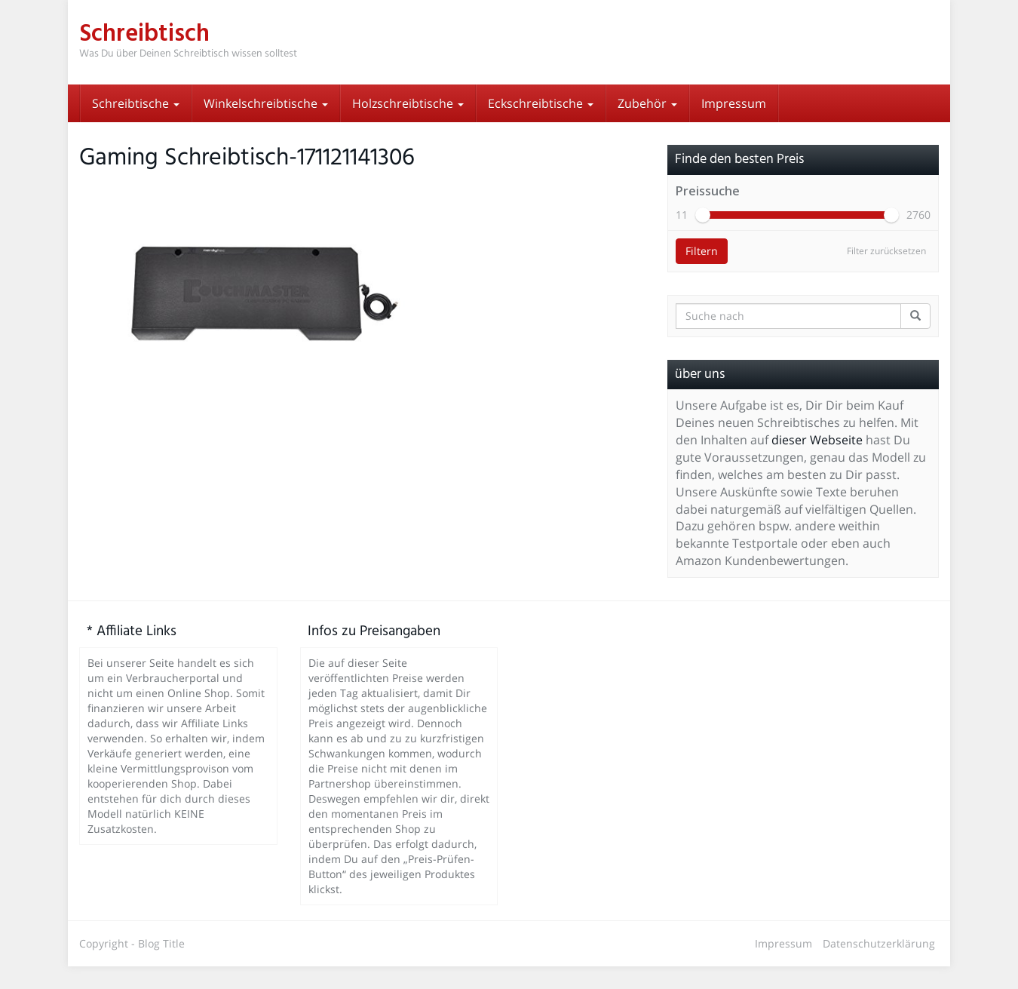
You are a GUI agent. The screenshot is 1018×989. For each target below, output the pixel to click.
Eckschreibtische (540, 103)
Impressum (733, 103)
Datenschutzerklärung (879, 966)
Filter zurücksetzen (886, 273)
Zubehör (647, 103)
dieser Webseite (817, 462)
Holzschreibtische (408, 103)
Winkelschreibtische (266, 103)
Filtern (701, 273)
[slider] (702, 237)
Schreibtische (135, 103)
